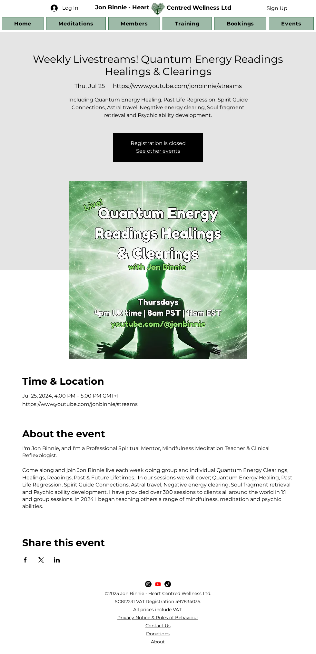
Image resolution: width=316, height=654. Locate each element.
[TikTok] (167, 584)
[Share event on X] (41, 560)
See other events (158, 151)
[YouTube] (158, 584)
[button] (276, 8)
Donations (158, 634)
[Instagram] (148, 584)
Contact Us (158, 626)
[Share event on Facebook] (25, 560)
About (158, 642)
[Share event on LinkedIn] (57, 560)
